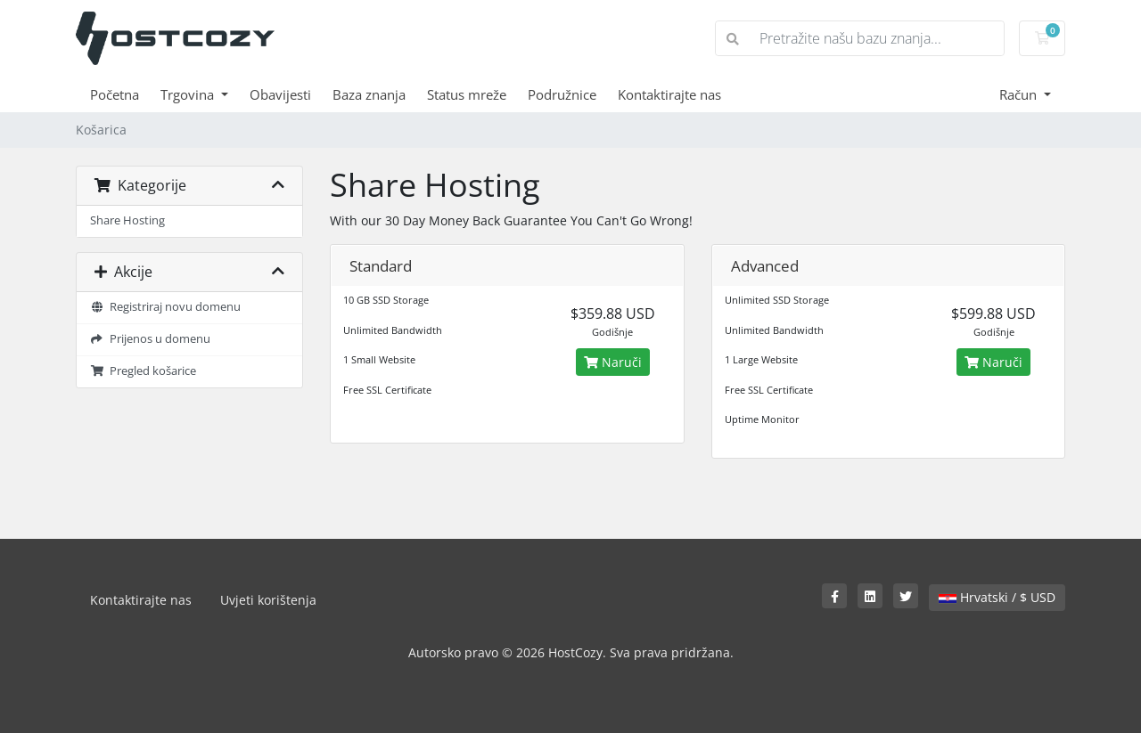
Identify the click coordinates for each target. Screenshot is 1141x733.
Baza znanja (369, 94)
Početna (114, 94)
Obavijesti (280, 94)
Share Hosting (127, 220)
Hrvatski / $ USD (997, 597)
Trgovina (189, 94)
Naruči (613, 362)
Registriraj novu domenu (165, 306)
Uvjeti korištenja (268, 599)
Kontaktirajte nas (669, 94)
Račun (1019, 94)
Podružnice (562, 94)
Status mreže (466, 94)
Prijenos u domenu (150, 338)
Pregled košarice (143, 371)
